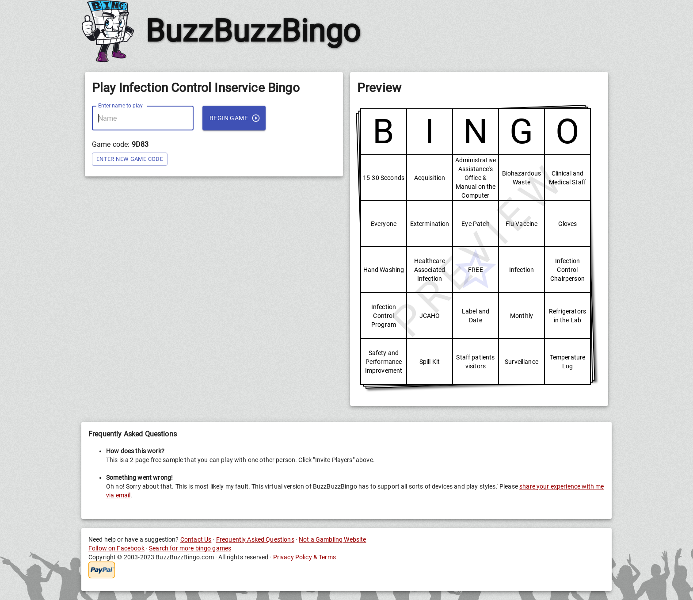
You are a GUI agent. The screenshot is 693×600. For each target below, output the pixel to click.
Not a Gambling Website (332, 539)
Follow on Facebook (116, 548)
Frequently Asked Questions (255, 539)
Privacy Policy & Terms (304, 557)
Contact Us (196, 539)
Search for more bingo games (190, 548)
